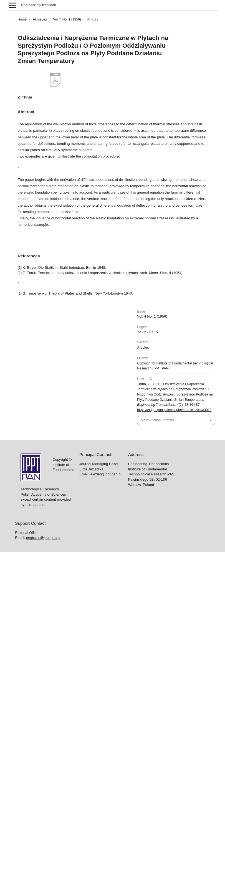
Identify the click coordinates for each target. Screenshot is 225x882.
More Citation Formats (157, 420)
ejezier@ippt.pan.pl (105, 474)
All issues (40, 19)
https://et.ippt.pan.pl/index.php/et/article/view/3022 (174, 410)
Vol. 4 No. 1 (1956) (67, 19)
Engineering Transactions (41, 5)
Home (22, 19)
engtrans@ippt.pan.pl (43, 538)
